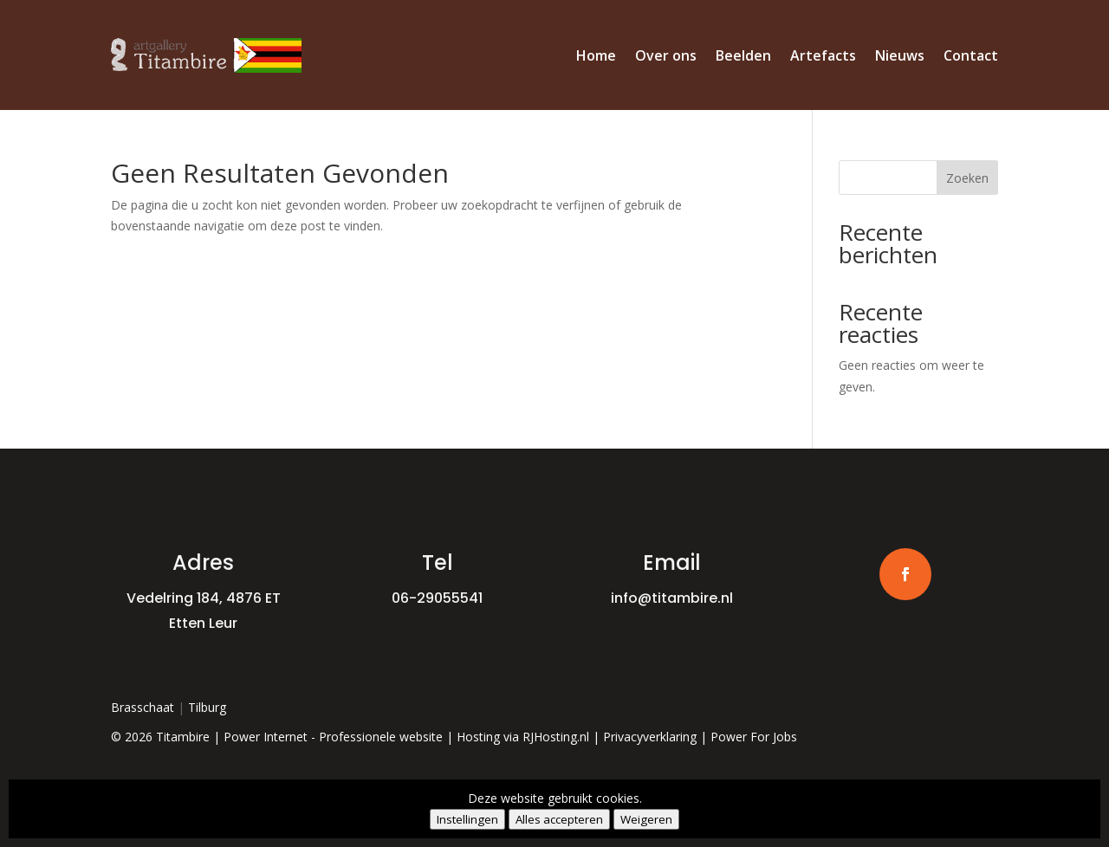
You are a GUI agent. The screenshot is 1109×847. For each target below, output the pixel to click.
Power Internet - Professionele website (333, 736)
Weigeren (646, 819)
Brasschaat (142, 707)
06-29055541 (437, 598)
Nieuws (899, 55)
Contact (971, 55)
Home (596, 55)
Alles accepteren (559, 819)
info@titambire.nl (672, 598)
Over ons (666, 55)
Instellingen (467, 819)
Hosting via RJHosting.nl (523, 736)
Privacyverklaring (650, 736)
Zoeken (967, 178)
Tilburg (207, 707)
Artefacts (823, 55)
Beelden (743, 55)
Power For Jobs (753, 736)
